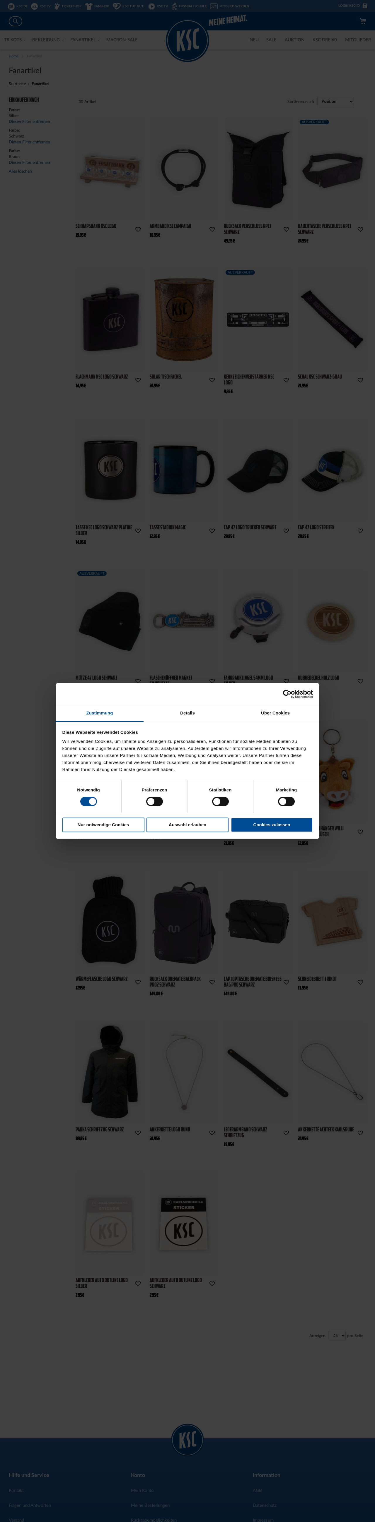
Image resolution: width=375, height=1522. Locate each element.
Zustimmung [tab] (99, 712)
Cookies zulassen (271, 824)
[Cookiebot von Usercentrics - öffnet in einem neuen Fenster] (287, 694)
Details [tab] (187, 712)
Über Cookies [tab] (275, 712)
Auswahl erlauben (187, 824)
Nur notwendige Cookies (103, 824)
